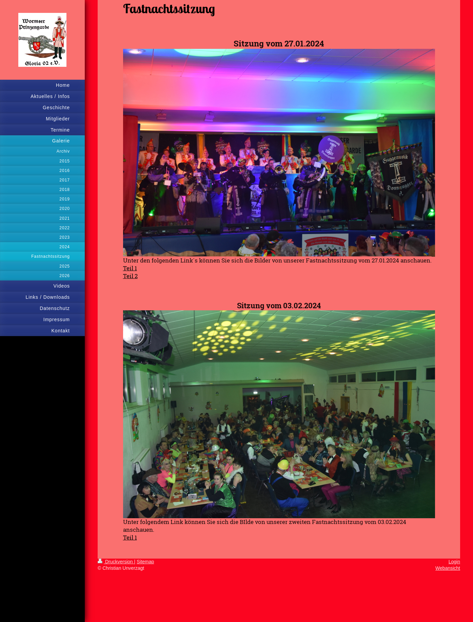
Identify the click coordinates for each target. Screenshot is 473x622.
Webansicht (447, 568)
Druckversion (116, 561)
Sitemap (145, 561)
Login (454, 561)
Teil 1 (130, 537)
